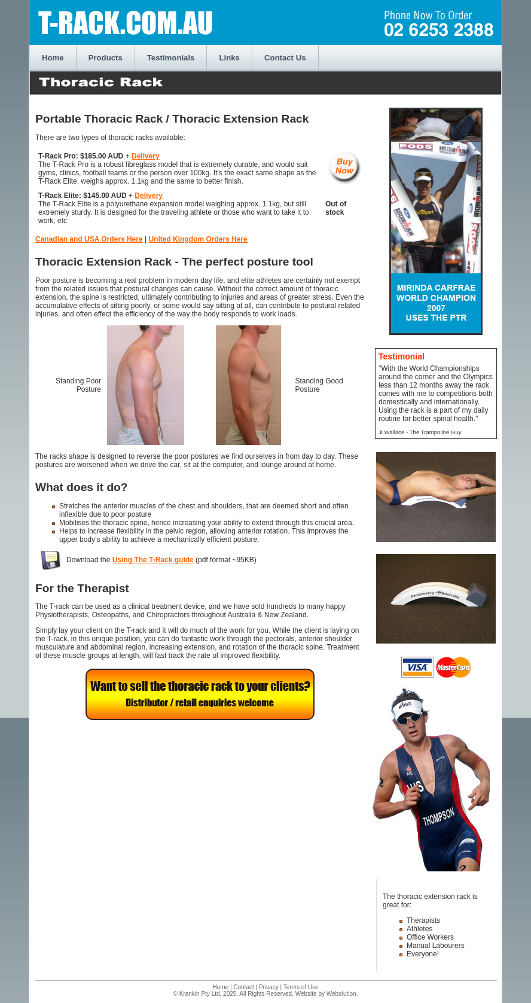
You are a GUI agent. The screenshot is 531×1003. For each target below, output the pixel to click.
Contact (243, 987)
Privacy (269, 987)
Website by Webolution (325, 993)
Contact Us (285, 57)
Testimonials (171, 57)
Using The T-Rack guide (153, 560)
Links (229, 57)
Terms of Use (301, 987)
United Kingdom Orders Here (197, 239)
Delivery (146, 156)
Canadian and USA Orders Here (89, 239)
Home (53, 57)
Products (106, 57)
